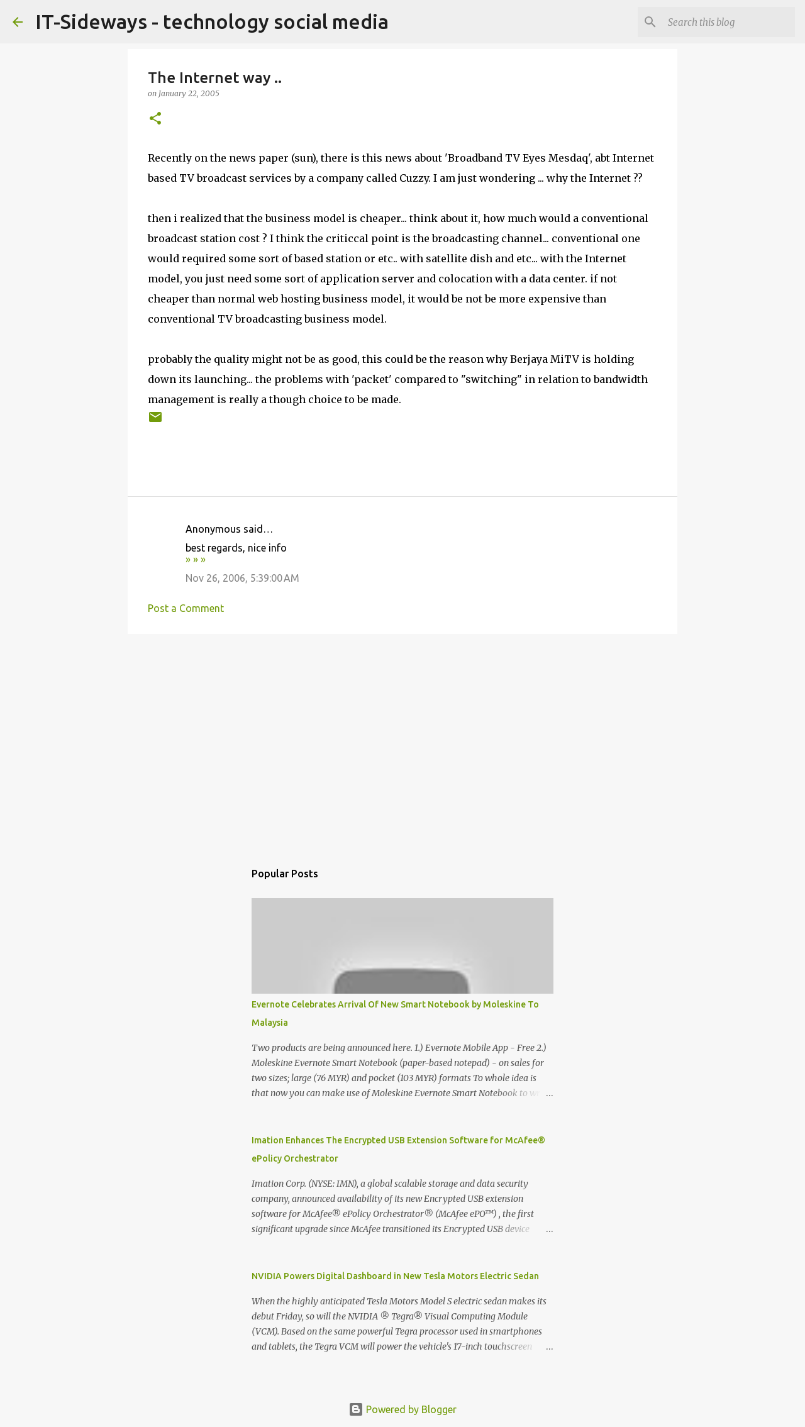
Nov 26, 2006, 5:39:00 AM (242, 578)
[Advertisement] (402, 741)
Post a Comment (186, 608)
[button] (155, 119)
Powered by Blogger (402, 1409)
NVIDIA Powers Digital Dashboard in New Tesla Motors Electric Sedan (395, 1276)
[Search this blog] (729, 22)
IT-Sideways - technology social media (212, 21)
